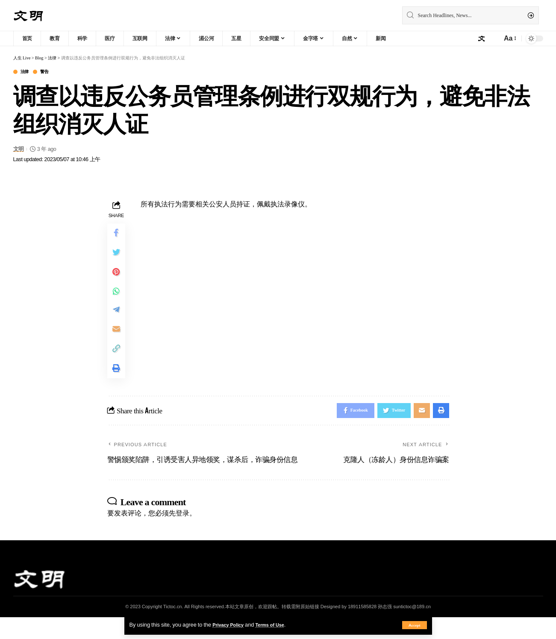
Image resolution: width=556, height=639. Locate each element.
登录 (182, 534)
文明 (18, 150)
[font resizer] (509, 38)
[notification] (493, 38)
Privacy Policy (230, 624)
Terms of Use (278, 624)
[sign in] (481, 38)
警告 (50, 72)
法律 (27, 72)
